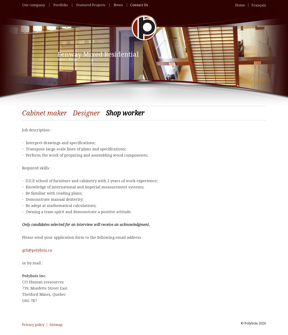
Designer (86, 113)
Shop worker (125, 113)
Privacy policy (33, 325)
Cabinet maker (44, 113)
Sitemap (56, 325)
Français (258, 5)
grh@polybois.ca (37, 250)
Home (240, 5)
